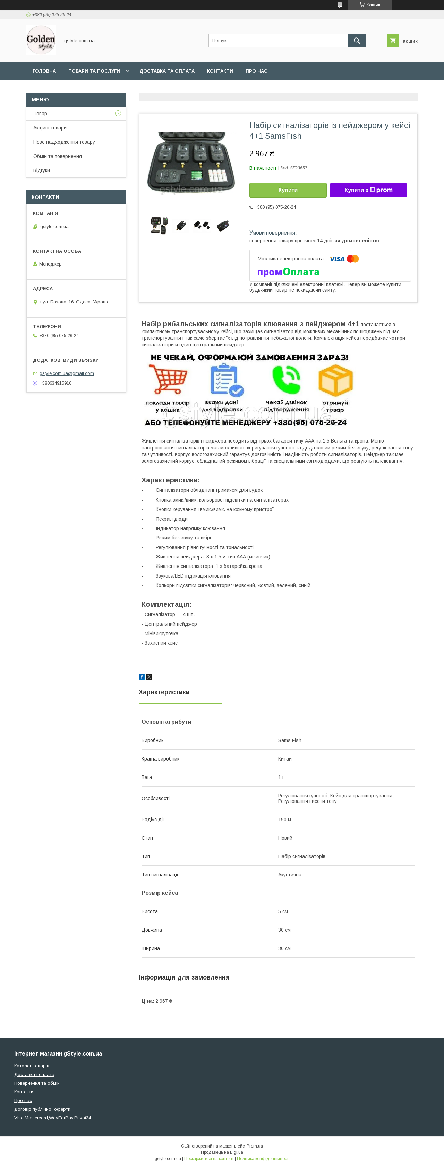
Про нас (256, 71)
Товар (40, 113)
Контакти (220, 71)
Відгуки (41, 170)
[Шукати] (357, 40)
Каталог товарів (31, 1065)
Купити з (368, 190)
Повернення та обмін (37, 1083)
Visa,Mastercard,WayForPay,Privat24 (52, 1117)
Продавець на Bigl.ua (222, 1152)
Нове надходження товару (64, 142)
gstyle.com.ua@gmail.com (67, 373)
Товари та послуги (94, 71)
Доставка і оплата (34, 1074)
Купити (288, 190)
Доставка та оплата (167, 71)
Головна (44, 71)
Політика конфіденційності (263, 1158)
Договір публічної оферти (42, 1109)
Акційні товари (50, 128)
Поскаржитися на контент (209, 1158)
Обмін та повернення (57, 156)
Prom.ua (255, 1146)
